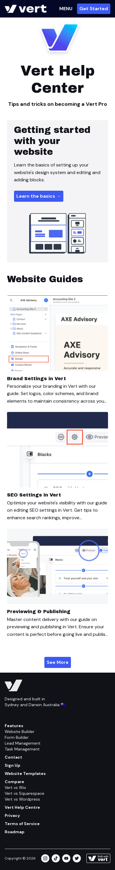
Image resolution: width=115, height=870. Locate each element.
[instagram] (45, 858)
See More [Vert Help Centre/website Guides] (58, 662)
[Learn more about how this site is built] (98, 858)
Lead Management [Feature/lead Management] (23, 743)
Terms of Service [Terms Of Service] (22, 823)
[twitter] (77, 858)
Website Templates (25, 773)
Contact (13, 757)
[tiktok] (56, 858)
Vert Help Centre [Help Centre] (22, 807)
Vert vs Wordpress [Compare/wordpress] (22, 799)
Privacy (12, 815)
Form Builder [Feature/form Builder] (17, 737)
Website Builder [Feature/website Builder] (19, 731)
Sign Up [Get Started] (12, 765)
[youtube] (66, 858)
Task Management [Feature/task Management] (22, 749)
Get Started (93, 9)
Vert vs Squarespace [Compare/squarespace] (24, 793)
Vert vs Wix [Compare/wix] (15, 787)
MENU (65, 9)
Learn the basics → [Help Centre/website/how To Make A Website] (38, 196)
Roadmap (15, 831)
